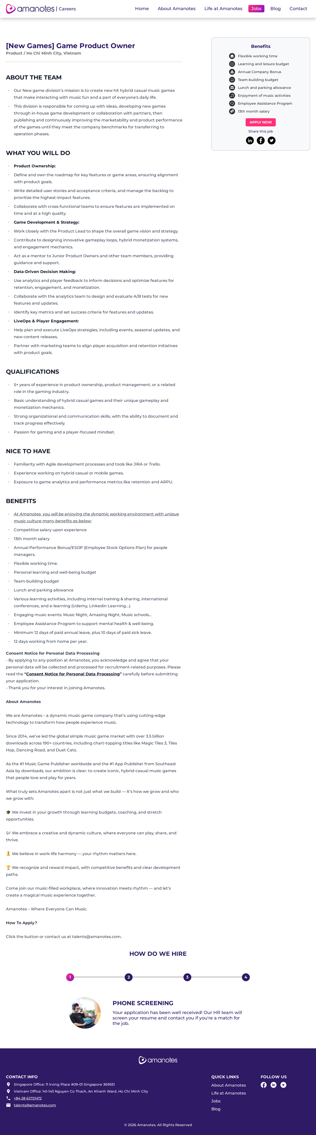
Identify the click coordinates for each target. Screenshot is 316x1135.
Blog (275, 8)
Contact (298, 8)
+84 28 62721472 (28, 1098)
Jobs (215, 1101)
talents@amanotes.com (35, 1105)
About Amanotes (228, 1085)
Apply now (261, 122)
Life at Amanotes (228, 1093)
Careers (67, 9)
